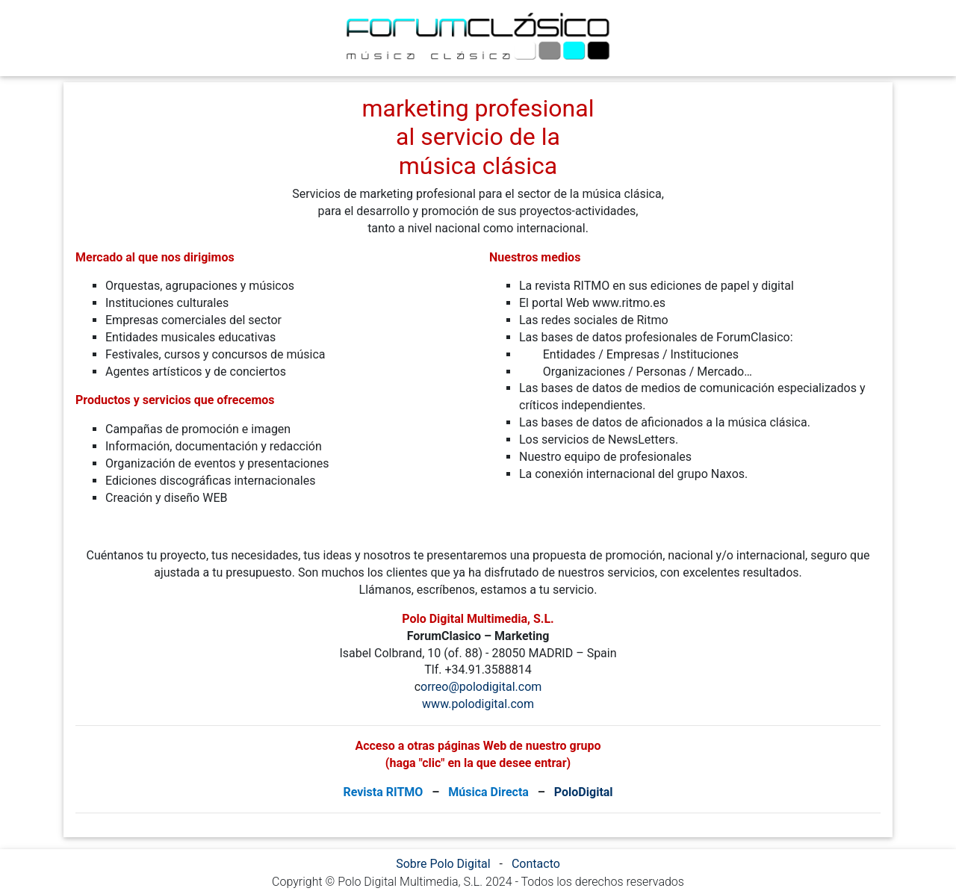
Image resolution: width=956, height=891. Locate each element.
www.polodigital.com (478, 704)
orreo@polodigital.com (480, 687)
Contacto (536, 864)
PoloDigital (583, 792)
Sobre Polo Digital (443, 864)
